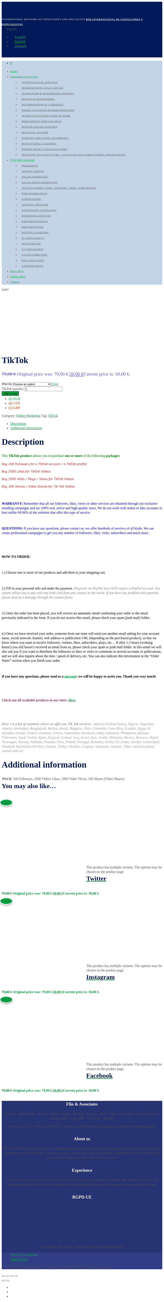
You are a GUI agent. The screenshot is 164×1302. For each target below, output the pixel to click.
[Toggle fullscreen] (7, 1276)
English (17, 41)
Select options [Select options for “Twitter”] (11, 882)
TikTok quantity (13, 389)
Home (13, 71)
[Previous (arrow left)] (3, 1280)
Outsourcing (31, 243)
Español (18, 37)
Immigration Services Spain (42, 121)
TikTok (53, 416)
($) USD (14, 403)
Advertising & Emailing (39, 210)
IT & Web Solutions (22, 160)
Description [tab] (18, 423)
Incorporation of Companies (43, 104)
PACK (6, 384)
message (70, 676)
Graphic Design (33, 171)
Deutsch (18, 46)
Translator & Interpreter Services (48, 93)
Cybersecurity (33, 266)
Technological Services (39, 82)
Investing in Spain (35, 132)
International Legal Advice (42, 88)
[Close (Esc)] (16, 1276)
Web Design (30, 165)
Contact (15, 281)
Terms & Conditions (24, 1254)
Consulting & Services (24, 76)
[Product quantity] (43, 389)
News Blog (17, 271)
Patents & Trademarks (38, 99)
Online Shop (17, 276)
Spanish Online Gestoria (39, 127)
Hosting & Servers (35, 232)
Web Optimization (34, 193)
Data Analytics (33, 260)
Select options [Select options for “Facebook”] (11, 1079)
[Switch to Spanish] (12, 1287)
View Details (11, 870)
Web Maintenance (35, 221)
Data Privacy (19, 1259)
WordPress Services (36, 215)
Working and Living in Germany (45, 138)
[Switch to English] (12, 1292)
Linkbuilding (31, 199)
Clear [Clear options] (54, 384)
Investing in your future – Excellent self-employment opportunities (74, 154)
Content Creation (35, 204)
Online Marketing (35, 176)
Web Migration (32, 227)
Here (71, 700)
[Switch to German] (12, 1296)
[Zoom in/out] (3, 1276)
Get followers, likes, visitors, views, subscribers (59, 188)
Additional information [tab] (26, 428)
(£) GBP (14, 408)
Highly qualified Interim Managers (48, 110)
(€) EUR (14, 399)
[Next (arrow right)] (7, 1280)
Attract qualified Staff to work (46, 115)
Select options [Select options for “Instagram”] (11, 981)
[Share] (12, 1276)
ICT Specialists (33, 249)
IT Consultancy (33, 238)
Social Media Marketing (39, 182)
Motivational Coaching (39, 143)
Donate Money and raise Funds (44, 149)
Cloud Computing (34, 254)
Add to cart (10, 393)
